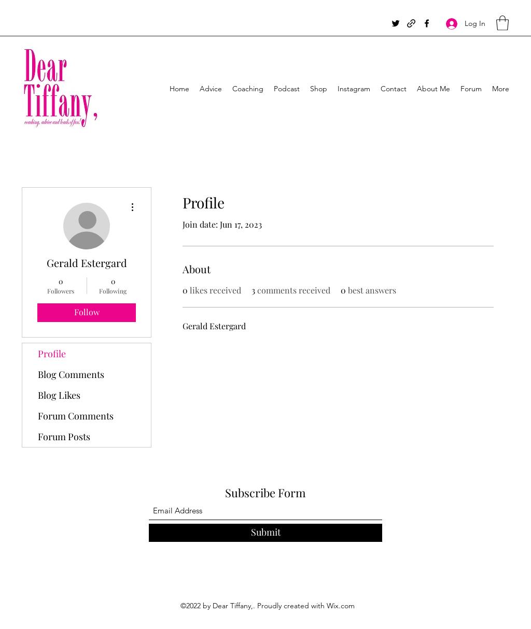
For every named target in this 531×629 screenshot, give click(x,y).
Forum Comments (76, 416)
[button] (502, 23)
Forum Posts (64, 436)
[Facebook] (427, 23)
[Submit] (265, 533)
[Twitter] (395, 23)
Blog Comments (71, 374)
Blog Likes (59, 395)
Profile (52, 353)
